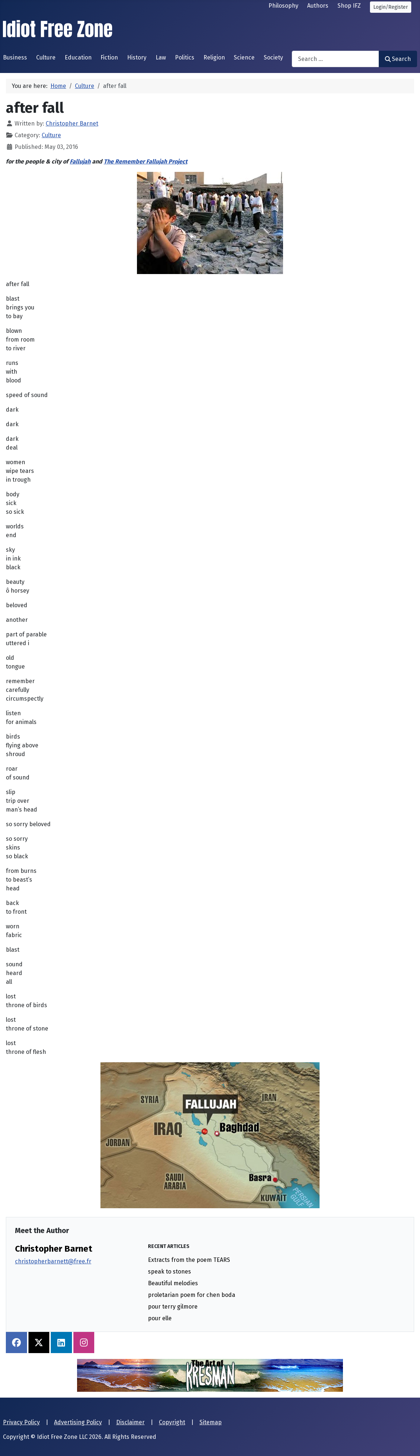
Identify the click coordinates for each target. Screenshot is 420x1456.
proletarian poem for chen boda (191, 1294)
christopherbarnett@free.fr (53, 1261)
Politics (184, 57)
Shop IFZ (349, 5)
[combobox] (335, 59)
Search (398, 58)
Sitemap (210, 1422)
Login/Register (390, 7)
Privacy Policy (21, 1422)
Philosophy (283, 5)
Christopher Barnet (53, 1249)
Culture (46, 57)
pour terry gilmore (173, 1306)
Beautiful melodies (173, 1283)
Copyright (172, 1422)
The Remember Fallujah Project (145, 161)
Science (244, 57)
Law (161, 57)
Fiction (109, 57)
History (136, 57)
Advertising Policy (78, 1422)
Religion (214, 57)
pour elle (160, 1318)
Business (15, 57)
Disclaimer (130, 1422)
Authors (317, 5)
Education (78, 57)
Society (273, 57)
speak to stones (169, 1271)
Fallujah (80, 161)
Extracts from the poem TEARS (189, 1259)
